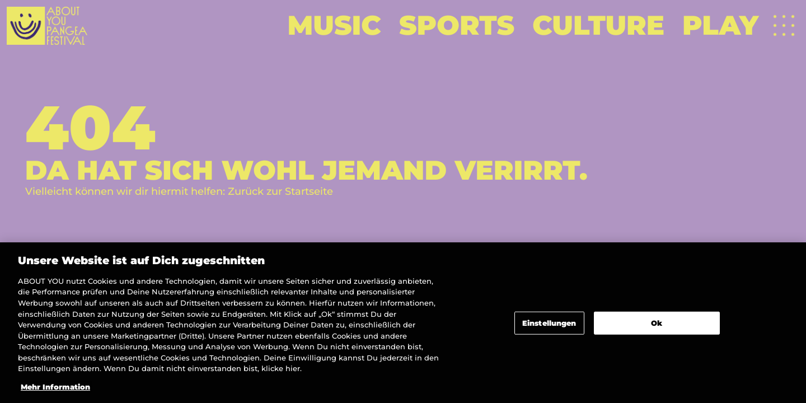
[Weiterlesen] (334, 25)
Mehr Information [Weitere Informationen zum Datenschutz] (55, 390)
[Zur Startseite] (47, 26)
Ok (656, 325)
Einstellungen (549, 325)
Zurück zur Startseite (280, 191)
